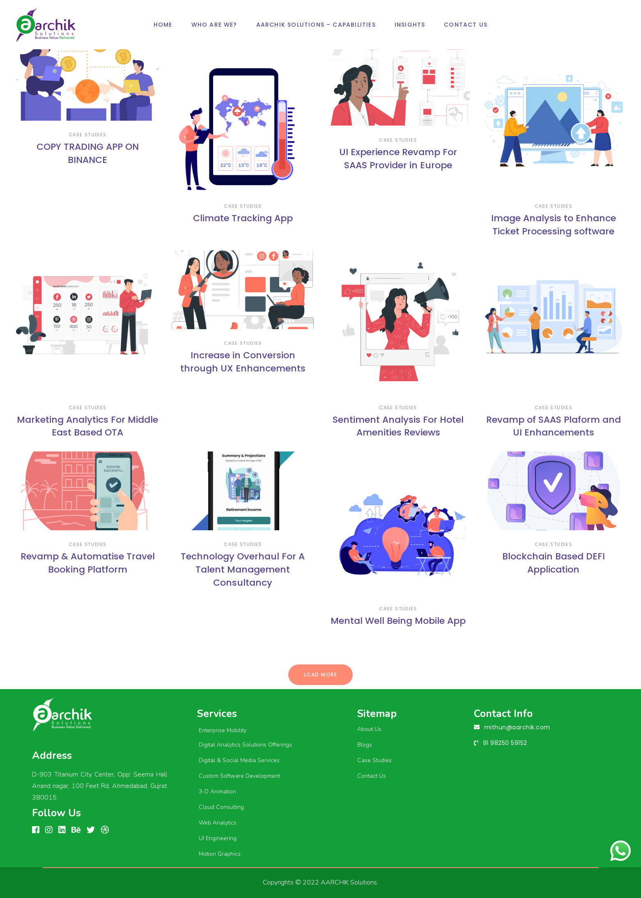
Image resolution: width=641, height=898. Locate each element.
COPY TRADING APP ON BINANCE (88, 153)
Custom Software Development (239, 776)
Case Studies (374, 760)
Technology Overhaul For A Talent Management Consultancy (243, 569)
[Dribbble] (105, 830)
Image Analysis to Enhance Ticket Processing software (553, 225)
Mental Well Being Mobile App (398, 620)
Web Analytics (218, 823)
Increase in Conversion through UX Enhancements (243, 362)
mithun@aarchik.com (517, 727)
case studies (88, 134)
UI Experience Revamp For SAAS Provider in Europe (398, 159)
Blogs (364, 745)
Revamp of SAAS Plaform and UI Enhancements (553, 426)
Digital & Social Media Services (239, 760)
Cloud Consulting (221, 807)
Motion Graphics (220, 854)
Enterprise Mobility (222, 730)
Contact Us (371, 776)
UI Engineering (218, 838)
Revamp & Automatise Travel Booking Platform (88, 563)
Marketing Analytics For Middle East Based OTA (87, 426)
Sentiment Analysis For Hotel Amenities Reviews (398, 426)
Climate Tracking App (243, 218)
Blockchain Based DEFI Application (553, 563)
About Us (369, 729)
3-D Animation (217, 791)
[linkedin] (62, 830)
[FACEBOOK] (35, 830)
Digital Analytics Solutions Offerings (245, 745)
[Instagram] (49, 830)
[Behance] (76, 830)
